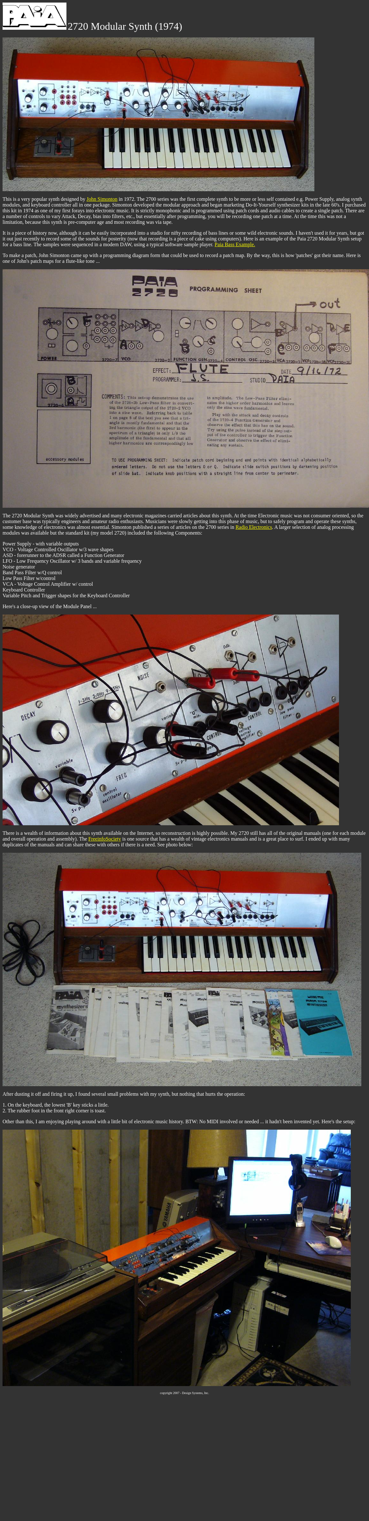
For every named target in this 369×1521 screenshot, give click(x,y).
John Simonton (102, 199)
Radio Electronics (253, 527)
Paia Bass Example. (235, 244)
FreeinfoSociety (104, 839)
